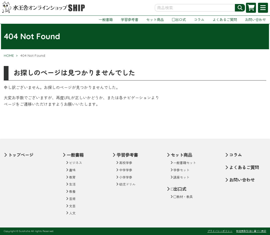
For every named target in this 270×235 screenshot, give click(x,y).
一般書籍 (106, 20)
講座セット (181, 177)
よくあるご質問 (224, 20)
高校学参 (125, 163)
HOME (9, 55)
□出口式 (179, 20)
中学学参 (125, 170)
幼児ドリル (127, 184)
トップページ (21, 155)
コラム (199, 20)
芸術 (72, 199)
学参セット (181, 170)
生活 (72, 184)
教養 (72, 192)
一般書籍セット (184, 163)
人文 (72, 213)
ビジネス (75, 163)
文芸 (72, 206)
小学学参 (125, 177)
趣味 (72, 170)
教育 (72, 177)
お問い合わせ (255, 20)
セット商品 (155, 20)
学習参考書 (129, 20)
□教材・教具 (183, 197)
